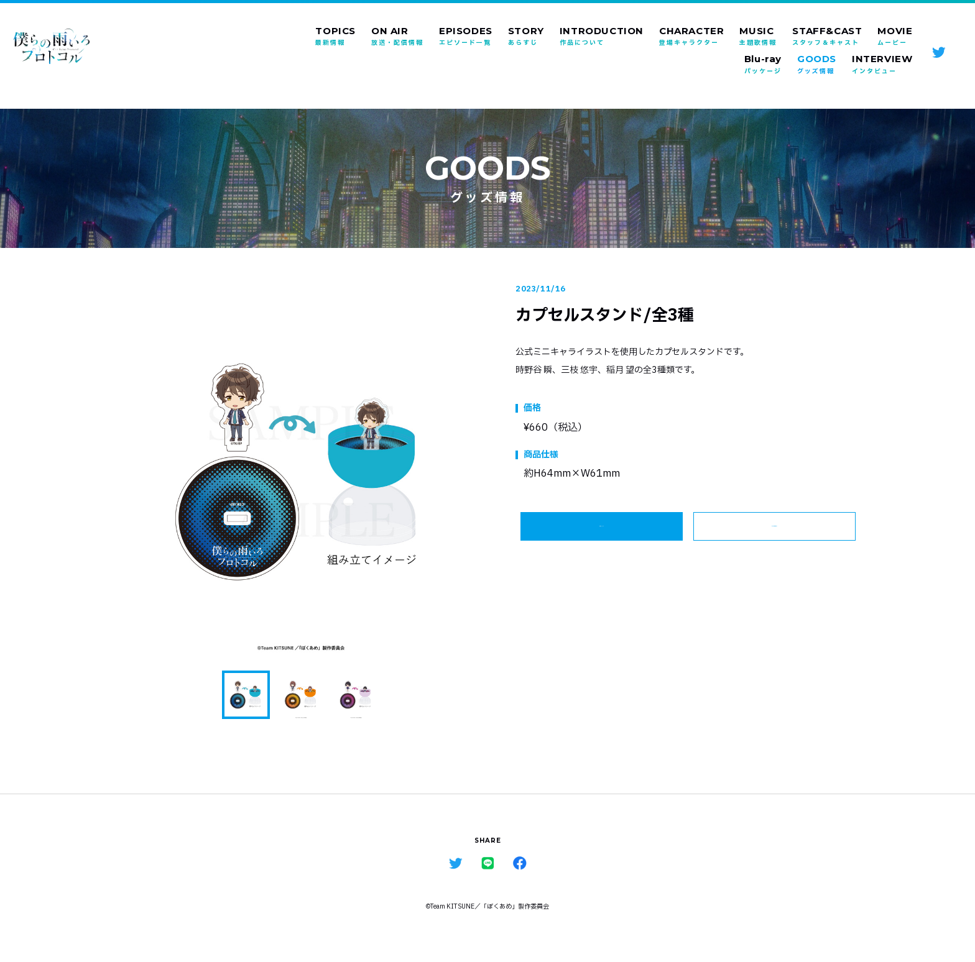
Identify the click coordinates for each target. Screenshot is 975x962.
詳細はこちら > (602, 533)
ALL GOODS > (774, 533)
